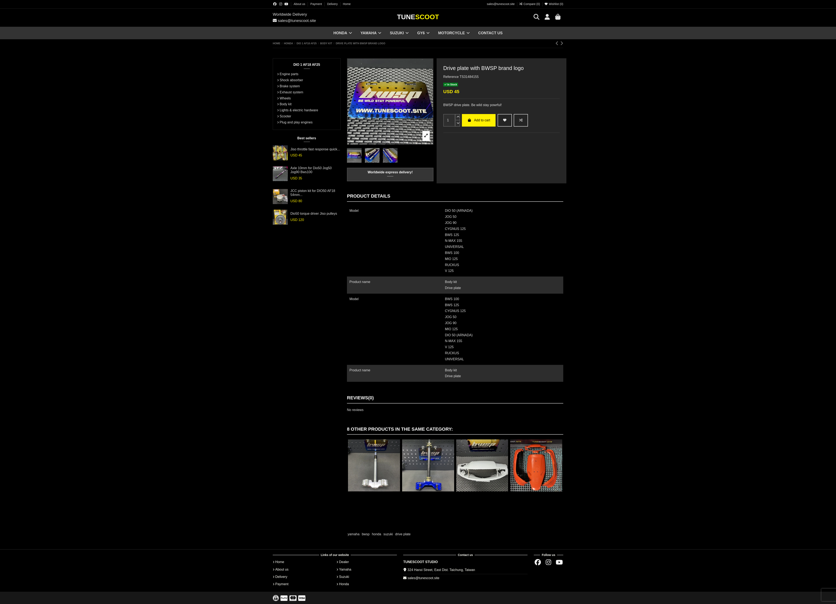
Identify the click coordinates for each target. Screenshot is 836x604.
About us (300, 4)
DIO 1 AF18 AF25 (306, 64)
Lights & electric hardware (299, 110)
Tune (418, 17)
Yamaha (345, 569)
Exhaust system (291, 92)
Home (347, 4)
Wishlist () (553, 4)
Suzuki (344, 577)
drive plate (403, 534)
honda (376, 534)
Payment (316, 4)
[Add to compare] (521, 120)
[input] (449, 120)
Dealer (344, 562)
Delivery (332, 4)
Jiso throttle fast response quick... (315, 149)
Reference (451, 77)
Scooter (285, 116)
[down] (457, 123)
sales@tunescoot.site (501, 4)
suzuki (388, 534)
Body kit (286, 104)
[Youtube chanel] (286, 4)
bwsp (366, 534)
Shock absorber (291, 80)
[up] (457, 117)
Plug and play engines (296, 122)
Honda (344, 584)
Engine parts (289, 74)
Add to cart (478, 120)
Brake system (290, 86)
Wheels (285, 98)
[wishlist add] (505, 120)
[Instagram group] (281, 4)
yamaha (353, 534)
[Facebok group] (275, 4)
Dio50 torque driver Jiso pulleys (313, 213)
